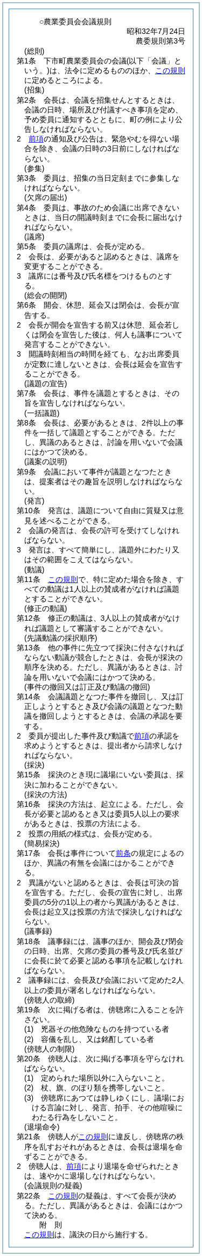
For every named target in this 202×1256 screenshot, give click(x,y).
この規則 (170, 70)
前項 (36, 138)
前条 (123, 853)
